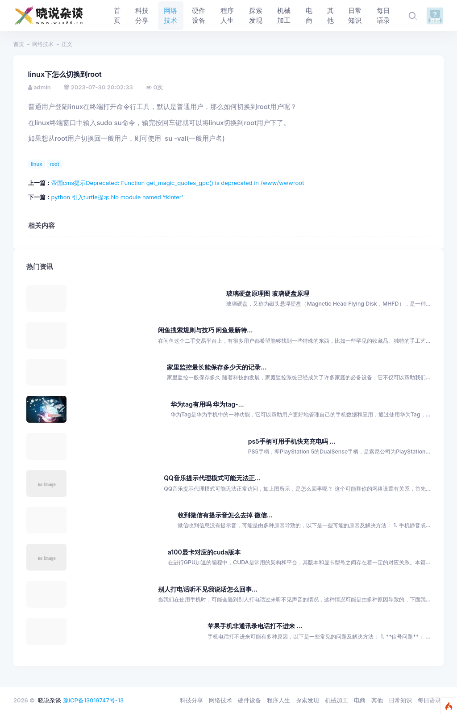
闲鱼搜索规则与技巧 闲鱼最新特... (205, 330)
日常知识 (400, 700)
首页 (18, 44)
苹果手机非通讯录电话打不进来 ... (255, 626)
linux (36, 164)
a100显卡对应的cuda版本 (204, 552)
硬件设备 (249, 700)
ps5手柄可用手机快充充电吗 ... (292, 441)
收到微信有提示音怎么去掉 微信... (225, 515)
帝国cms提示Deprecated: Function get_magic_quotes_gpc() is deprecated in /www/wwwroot (177, 182)
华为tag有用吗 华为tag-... (207, 404)
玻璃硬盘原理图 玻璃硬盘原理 (267, 293)
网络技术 (43, 44)
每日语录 (429, 700)
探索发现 (307, 700)
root (54, 164)
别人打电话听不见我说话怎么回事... (208, 589)
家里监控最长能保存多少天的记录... (216, 367)
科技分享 (191, 700)
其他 (377, 700)
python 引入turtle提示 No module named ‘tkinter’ (117, 197)
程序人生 (278, 700)
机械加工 (336, 700)
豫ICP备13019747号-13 (93, 700)
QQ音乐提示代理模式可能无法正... (212, 478)
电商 (360, 700)
